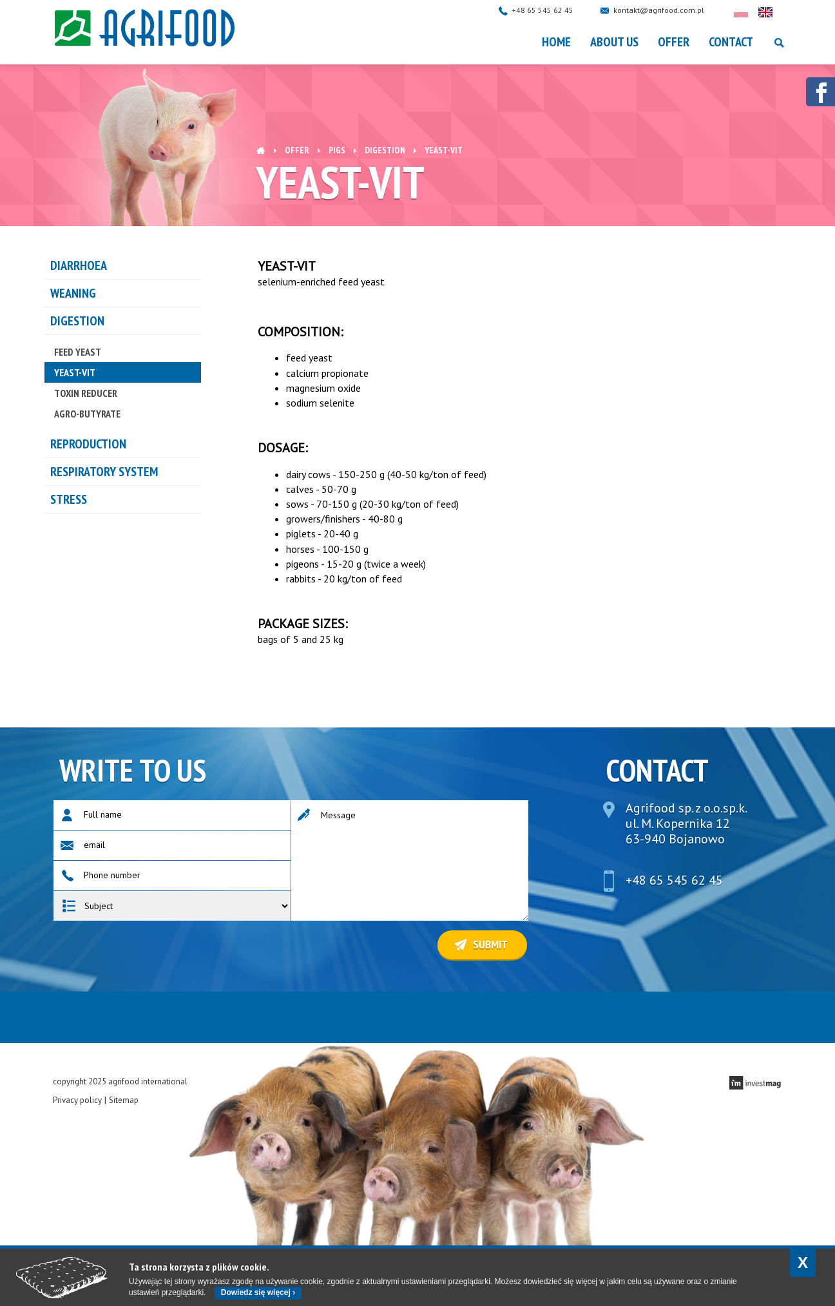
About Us (614, 42)
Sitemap (124, 1100)
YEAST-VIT (74, 372)
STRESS (68, 499)
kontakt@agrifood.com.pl (671, 10)
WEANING (73, 293)
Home (556, 42)
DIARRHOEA (78, 265)
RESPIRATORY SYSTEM (104, 471)
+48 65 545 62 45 (555, 10)
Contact (731, 42)
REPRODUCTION (88, 444)
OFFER (673, 42)
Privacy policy (77, 1100)
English (778, 12)
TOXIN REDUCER (85, 393)
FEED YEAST (77, 351)
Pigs (337, 150)
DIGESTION (385, 150)
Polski (754, 12)
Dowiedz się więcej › (258, 1292)
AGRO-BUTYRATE (87, 413)
